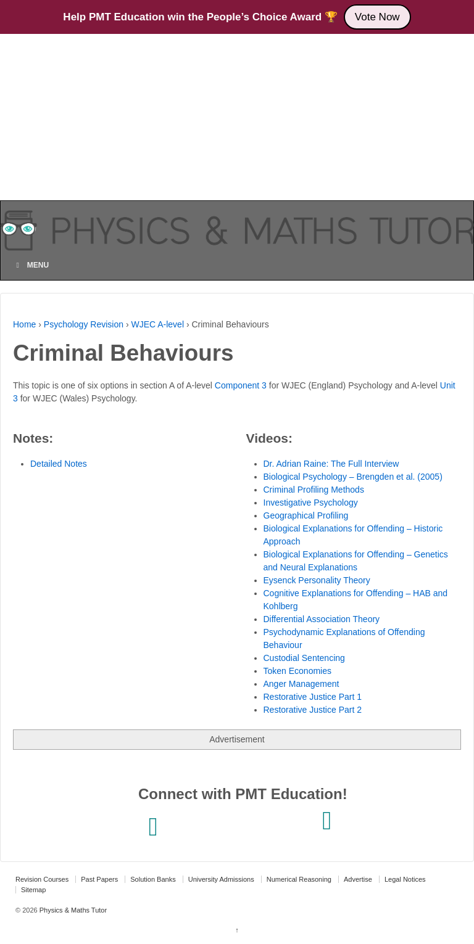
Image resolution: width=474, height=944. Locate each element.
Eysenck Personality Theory (317, 580)
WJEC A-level (157, 324)
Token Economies (298, 671)
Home (24, 324)
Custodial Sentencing (304, 658)
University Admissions (221, 879)
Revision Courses (42, 879)
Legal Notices (405, 879)
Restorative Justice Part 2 (313, 710)
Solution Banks (152, 879)
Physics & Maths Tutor (72, 910)
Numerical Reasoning (299, 879)
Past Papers (99, 879)
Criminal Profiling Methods (314, 490)
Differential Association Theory (322, 619)
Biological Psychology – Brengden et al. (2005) (353, 477)
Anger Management (301, 684)
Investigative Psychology (311, 502)
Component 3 (241, 385)
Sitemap (33, 889)
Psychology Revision (83, 324)
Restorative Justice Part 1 (313, 697)
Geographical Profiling (306, 515)
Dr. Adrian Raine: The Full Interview (331, 464)
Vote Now (377, 17)
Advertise (358, 879)
